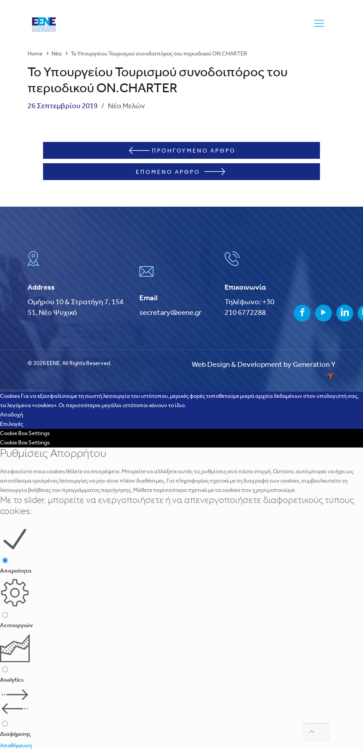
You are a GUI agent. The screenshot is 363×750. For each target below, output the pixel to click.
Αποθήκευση (16, 745)
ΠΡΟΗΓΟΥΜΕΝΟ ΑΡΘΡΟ (182, 150)
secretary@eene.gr (170, 312)
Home (35, 54)
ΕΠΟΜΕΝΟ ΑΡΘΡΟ (180, 171)
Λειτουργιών (16, 625)
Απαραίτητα (16, 570)
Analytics (12, 679)
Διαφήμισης (15, 734)
